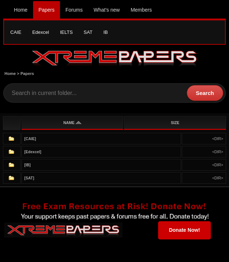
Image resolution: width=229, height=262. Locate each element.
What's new (106, 10)
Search (205, 93)
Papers (47, 10)
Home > (12, 73)
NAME (72, 122)
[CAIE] (30, 138)
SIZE (175, 122)
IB (105, 32)
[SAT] (29, 178)
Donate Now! (184, 230)
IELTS (66, 32)
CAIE (15, 32)
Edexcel (40, 32)
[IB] (27, 165)
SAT (88, 32)
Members (141, 10)
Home (20, 10)
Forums (74, 10)
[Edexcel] (32, 152)
